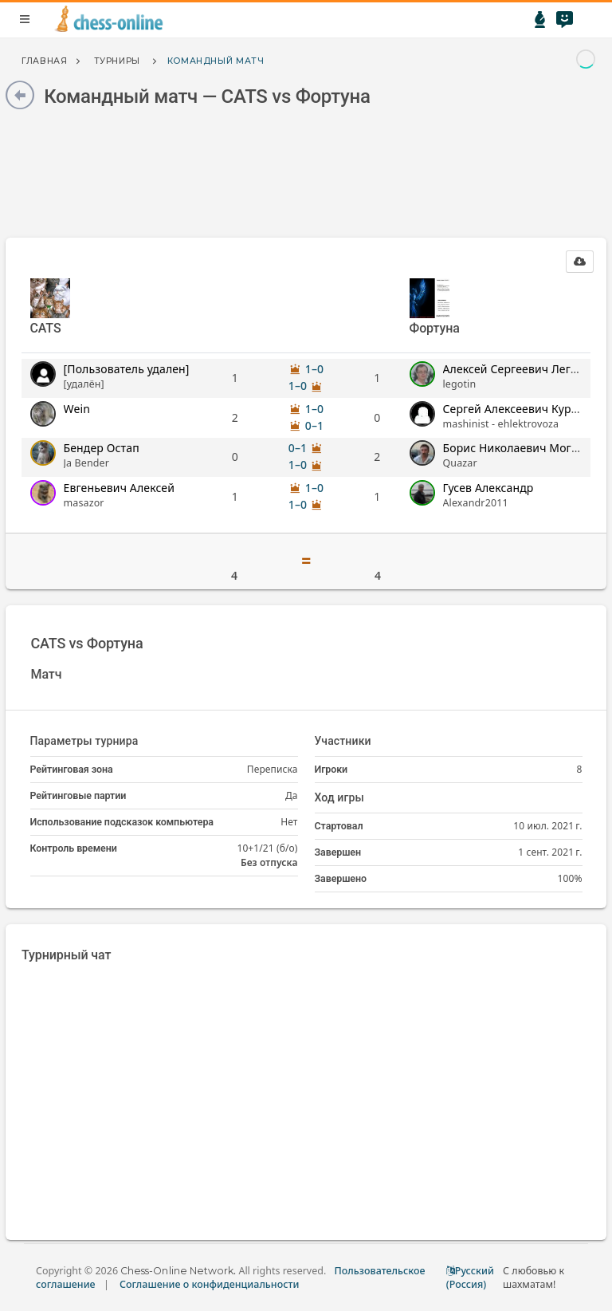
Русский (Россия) (470, 1277)
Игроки (331, 769)
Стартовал (339, 826)
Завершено (341, 878)
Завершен (338, 852)
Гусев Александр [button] (488, 487)
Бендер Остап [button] (101, 447)
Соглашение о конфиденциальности (209, 1284)
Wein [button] (77, 408)
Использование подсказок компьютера (122, 822)
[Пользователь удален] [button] (127, 368)
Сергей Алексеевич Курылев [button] (521, 408)
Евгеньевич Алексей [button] (119, 487)
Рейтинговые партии (78, 795)
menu (25, 19)
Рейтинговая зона (71, 769)
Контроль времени (73, 848)
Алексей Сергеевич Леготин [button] (520, 368)
